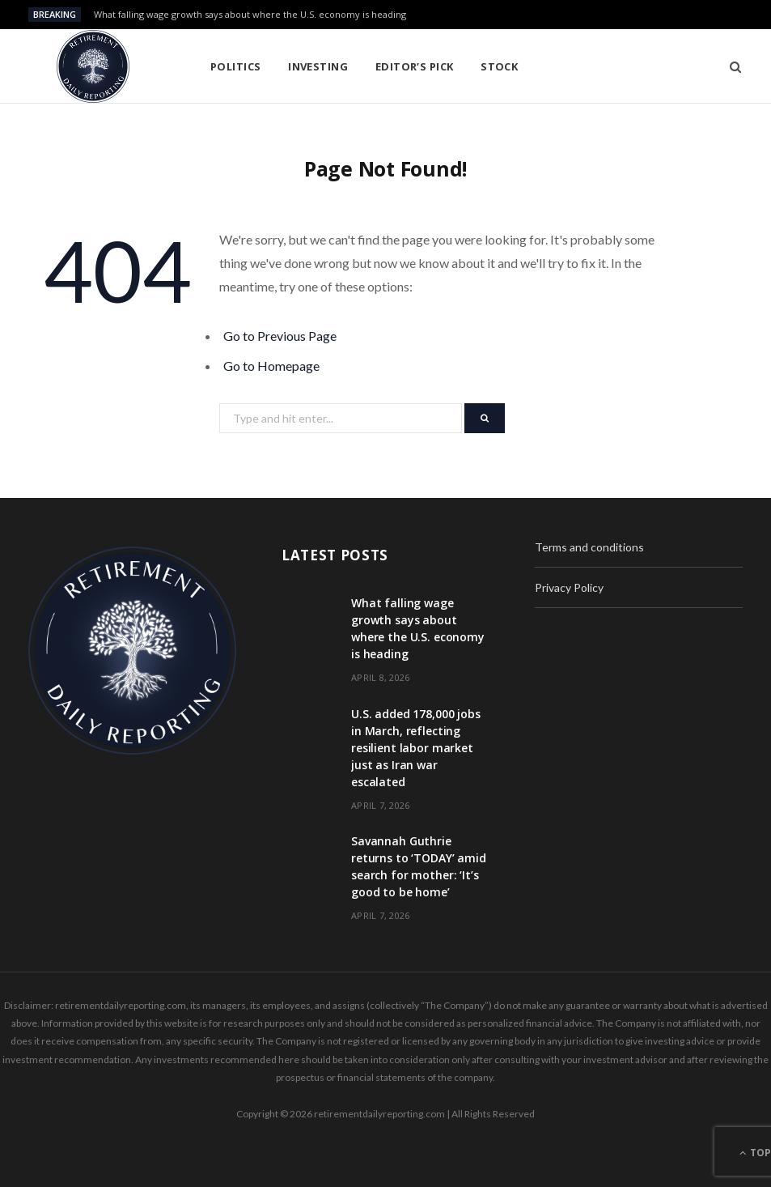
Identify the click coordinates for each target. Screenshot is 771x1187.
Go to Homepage (271, 365)
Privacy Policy (569, 587)
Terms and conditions (589, 547)
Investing (318, 66)
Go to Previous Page (280, 335)
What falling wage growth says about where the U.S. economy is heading (250, 14)
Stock (499, 66)
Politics (235, 66)
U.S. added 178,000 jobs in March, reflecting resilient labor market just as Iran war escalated (416, 747)
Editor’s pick (414, 66)
